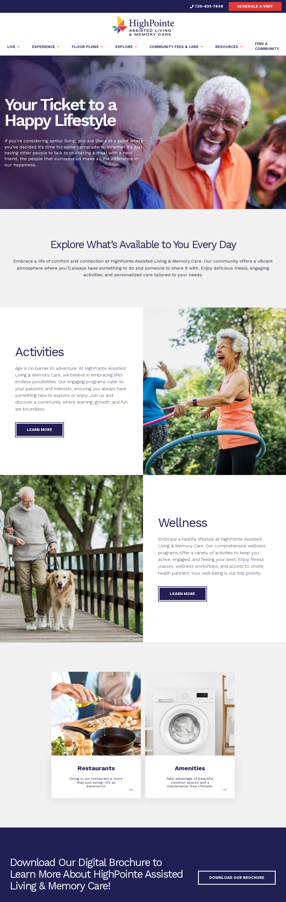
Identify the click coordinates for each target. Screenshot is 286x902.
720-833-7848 (206, 6)
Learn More (39, 429)
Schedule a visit (255, 6)
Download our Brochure (236, 877)
